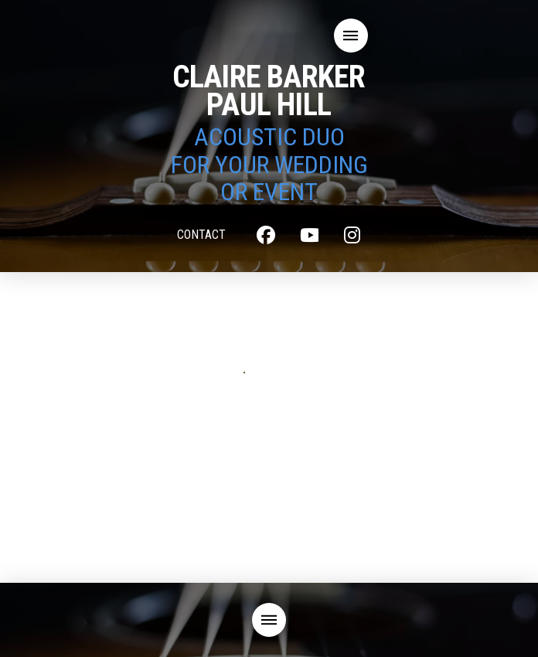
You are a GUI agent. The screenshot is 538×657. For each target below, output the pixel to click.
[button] (351, 36)
